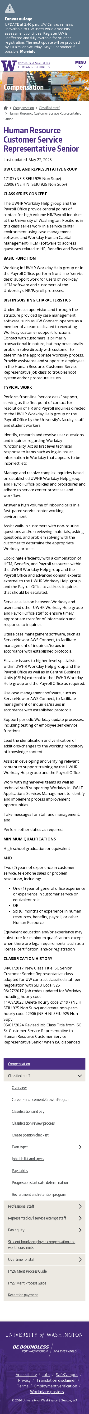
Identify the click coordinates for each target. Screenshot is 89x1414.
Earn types (47, 1147)
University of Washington (44, 1336)
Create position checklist (30, 1135)
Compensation (23, 107)
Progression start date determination (40, 1182)
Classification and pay (28, 1111)
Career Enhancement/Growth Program (41, 1099)
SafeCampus (67, 1374)
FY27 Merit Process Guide (27, 1283)
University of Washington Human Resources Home (26, 65)
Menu (80, 65)
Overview (19, 1087)
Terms (22, 1386)
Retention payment (23, 1295)
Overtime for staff (45, 1259)
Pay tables (20, 1170)
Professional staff (45, 1206)
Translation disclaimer (56, 1380)
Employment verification (55, 1386)
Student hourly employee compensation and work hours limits (41, 1244)
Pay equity (45, 1230)
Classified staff (49, 107)
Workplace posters (47, 1391)
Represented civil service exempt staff (45, 1218)
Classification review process (33, 1123)
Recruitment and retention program (39, 1194)
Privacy (24, 1380)
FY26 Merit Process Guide (27, 1271)
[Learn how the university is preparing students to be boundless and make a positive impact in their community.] (44, 1350)
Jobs (46, 1374)
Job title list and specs (28, 1158)
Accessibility (26, 1374)
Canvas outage (18, 18)
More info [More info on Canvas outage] (27, 51)
